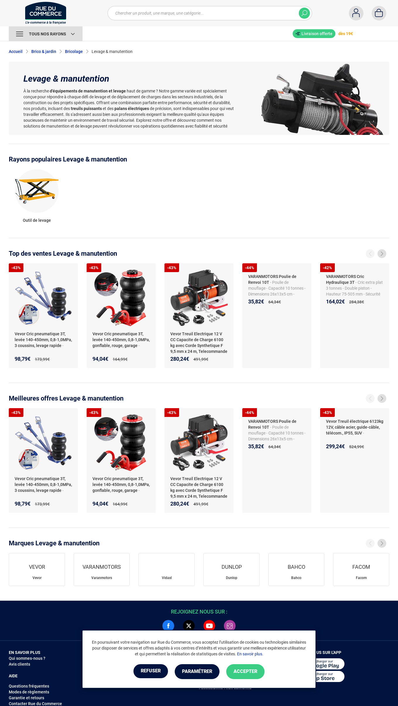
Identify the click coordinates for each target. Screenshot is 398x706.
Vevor (37, 578)
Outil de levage (37, 220)
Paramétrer (197, 671)
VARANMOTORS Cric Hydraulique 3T (345, 279)
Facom (361, 578)
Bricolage (74, 51)
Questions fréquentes (29, 686)
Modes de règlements (29, 692)
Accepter (248, 671)
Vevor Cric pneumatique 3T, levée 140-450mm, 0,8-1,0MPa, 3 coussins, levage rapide (43, 339)
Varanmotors (101, 578)
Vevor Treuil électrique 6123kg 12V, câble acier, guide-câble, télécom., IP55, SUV (354, 427)
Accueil (16, 51)
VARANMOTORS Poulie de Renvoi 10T (272, 279)
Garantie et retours (26, 697)
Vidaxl (167, 578)
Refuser (147, 671)
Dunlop (231, 578)
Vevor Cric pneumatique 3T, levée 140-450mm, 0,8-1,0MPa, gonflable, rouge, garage (121, 339)
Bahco (296, 578)
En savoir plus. (250, 654)
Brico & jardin (43, 51)
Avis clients (19, 664)
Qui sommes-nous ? (27, 658)
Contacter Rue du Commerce (35, 703)
